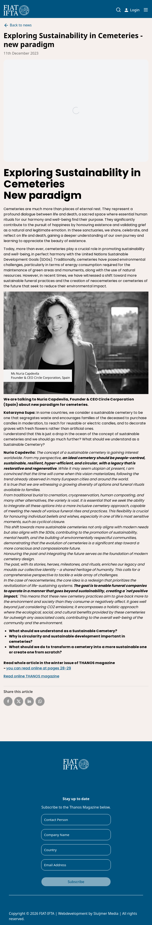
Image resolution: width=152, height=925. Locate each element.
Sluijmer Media (105, 913)
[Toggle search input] (118, 9)
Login (132, 10)
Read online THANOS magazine (31, 676)
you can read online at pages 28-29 (38, 668)
